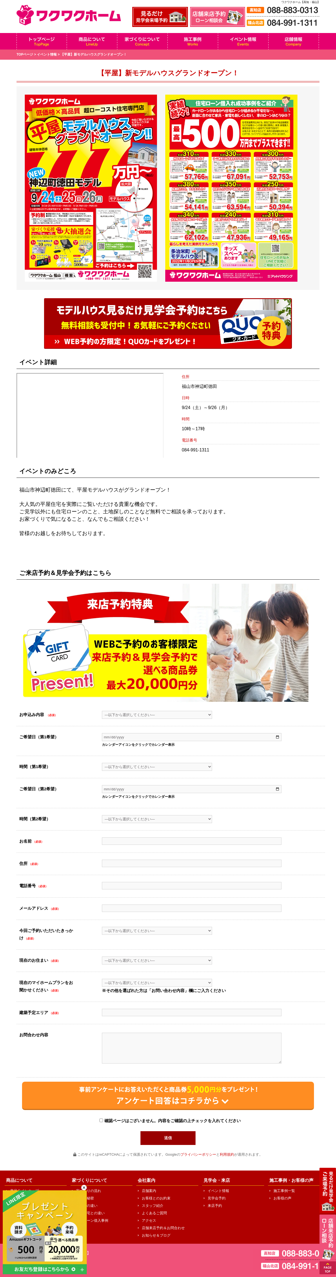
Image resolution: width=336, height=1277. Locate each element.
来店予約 (215, 1206)
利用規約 (227, 1154)
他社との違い (86, 1206)
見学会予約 (217, 1198)
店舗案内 (149, 1191)
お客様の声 (282, 1198)
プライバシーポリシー (198, 1154)
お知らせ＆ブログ (156, 1235)
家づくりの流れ (88, 1191)
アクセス (149, 1220)
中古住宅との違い (90, 1213)
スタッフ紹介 (152, 1206)
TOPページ (25, 54)
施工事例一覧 (284, 1191)
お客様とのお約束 (156, 1198)
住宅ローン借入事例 (92, 1220)
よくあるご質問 (154, 1213)
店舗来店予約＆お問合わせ (163, 1228)
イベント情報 (47, 54)
